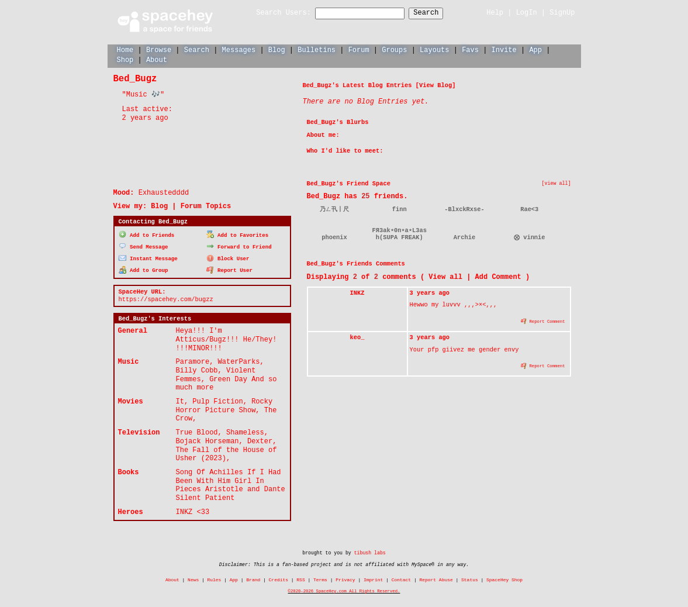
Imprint (373, 578)
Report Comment (543, 320)
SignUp (562, 13)
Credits (278, 578)
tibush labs (370, 552)
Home (125, 49)
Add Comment (498, 276)
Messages (239, 49)
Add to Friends (146, 234)
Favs (470, 49)
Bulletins (317, 49)
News (193, 578)
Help (494, 13)
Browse (158, 49)
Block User (227, 257)
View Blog (435, 85)
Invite (503, 49)
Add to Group (143, 269)
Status (469, 578)
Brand (253, 578)
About (156, 59)
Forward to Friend (238, 245)
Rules (215, 578)
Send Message (143, 245)
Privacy (345, 578)
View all (445, 276)
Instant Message (148, 257)
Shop (125, 59)
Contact (401, 578)
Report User (229, 269)
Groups (394, 49)
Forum (358, 49)
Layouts (434, 49)
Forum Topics (206, 206)
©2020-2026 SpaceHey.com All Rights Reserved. (344, 589)
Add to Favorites (237, 234)
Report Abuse (435, 578)
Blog (276, 49)
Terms (320, 578)
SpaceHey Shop (504, 578)
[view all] (556, 183)
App (535, 49)
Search (436, 13)
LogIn (526, 13)
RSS (300, 578)
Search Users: (273, 13)
